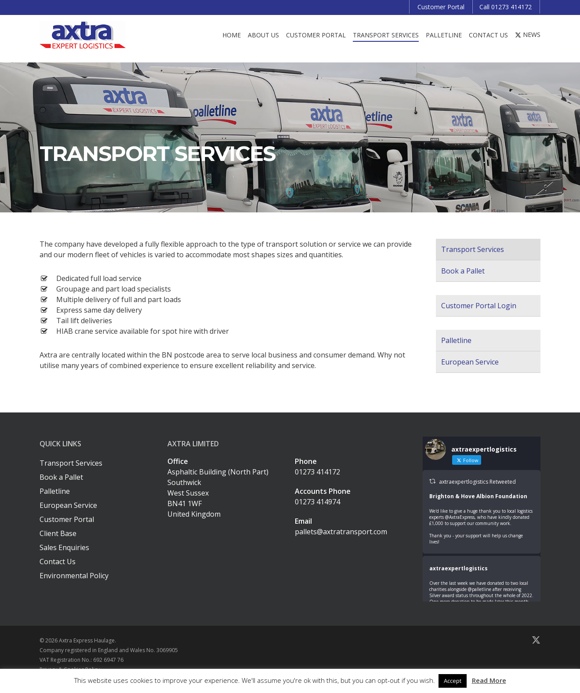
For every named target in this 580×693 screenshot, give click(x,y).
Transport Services (472, 249)
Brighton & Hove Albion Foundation (478, 496)
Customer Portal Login (478, 305)
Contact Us (58, 561)
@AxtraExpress (460, 517)
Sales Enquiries (64, 547)
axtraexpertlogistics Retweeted (477, 481)
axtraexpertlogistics (458, 568)
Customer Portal (67, 519)
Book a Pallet (463, 271)
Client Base (58, 533)
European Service (470, 362)
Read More (489, 680)
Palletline (456, 340)
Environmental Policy (74, 575)
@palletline (479, 589)
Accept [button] (452, 681)
